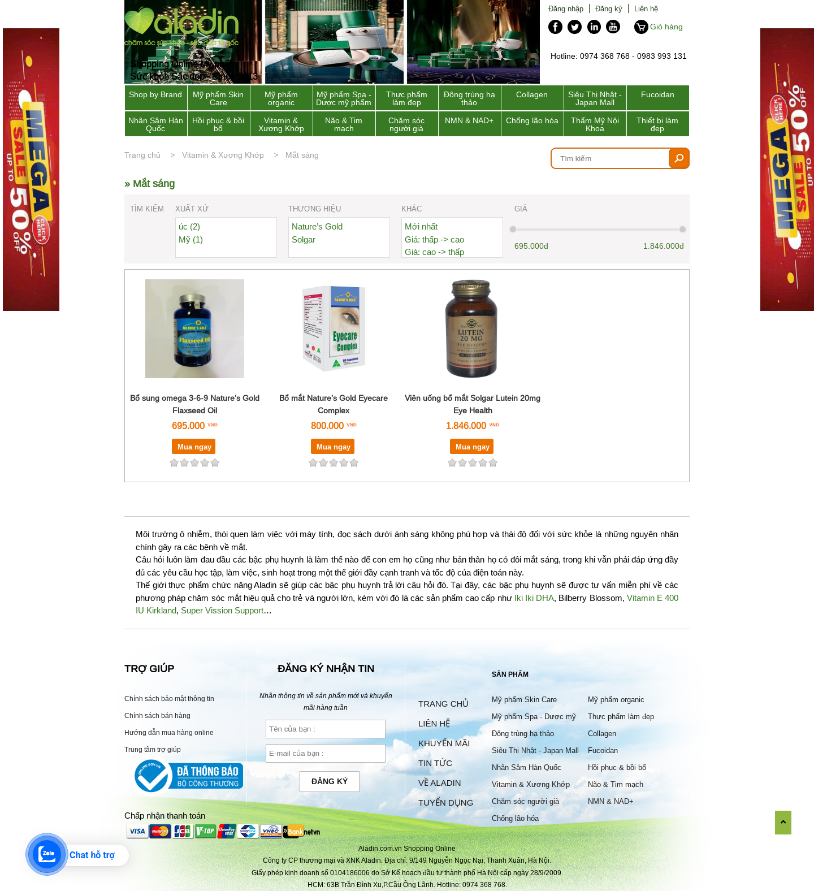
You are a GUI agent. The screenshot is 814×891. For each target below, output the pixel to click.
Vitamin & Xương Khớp (281, 124)
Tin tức (435, 763)
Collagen (532, 94)
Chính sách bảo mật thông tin (169, 698)
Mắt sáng (302, 154)
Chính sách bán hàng (157, 715)
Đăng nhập (565, 8)
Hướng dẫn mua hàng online (169, 732)
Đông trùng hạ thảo (469, 98)
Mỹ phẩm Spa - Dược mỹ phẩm (343, 98)
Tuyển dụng (445, 802)
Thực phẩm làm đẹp (406, 98)
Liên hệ (646, 8)
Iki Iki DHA (534, 598)
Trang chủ (142, 154)
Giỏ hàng (666, 26)
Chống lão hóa (532, 120)
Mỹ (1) (191, 239)
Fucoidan (657, 94)
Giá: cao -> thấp (434, 252)
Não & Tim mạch (343, 124)
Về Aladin (439, 783)
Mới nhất (421, 226)
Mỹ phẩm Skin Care (218, 98)
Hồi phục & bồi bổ (218, 124)
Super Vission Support (222, 610)
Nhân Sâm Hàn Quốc (155, 124)
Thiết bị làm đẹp (657, 124)
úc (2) (189, 226)
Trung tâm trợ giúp (152, 749)
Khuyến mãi (444, 743)
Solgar (303, 239)
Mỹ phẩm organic (281, 98)
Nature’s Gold (317, 226)
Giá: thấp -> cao (434, 239)
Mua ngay (194, 446)
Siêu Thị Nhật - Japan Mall (595, 98)
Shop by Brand (155, 94)
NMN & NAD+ (469, 120)
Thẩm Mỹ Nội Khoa (595, 124)
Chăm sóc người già (406, 124)
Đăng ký (608, 8)
